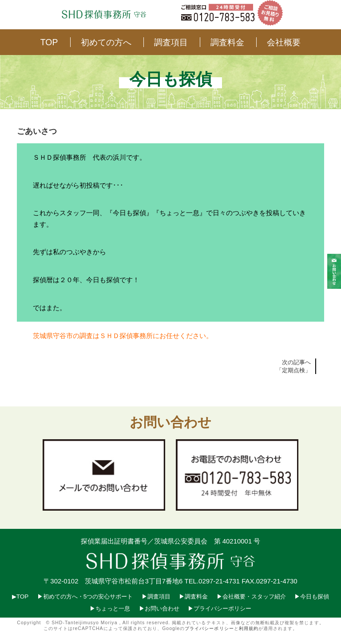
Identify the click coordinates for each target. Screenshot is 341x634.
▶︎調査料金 (193, 596)
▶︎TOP (20, 596)
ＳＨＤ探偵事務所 (126, 335)
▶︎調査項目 (156, 596)
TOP (49, 42)
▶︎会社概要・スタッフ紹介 (251, 596)
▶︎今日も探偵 (311, 596)
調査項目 (171, 42)
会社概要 (284, 42)
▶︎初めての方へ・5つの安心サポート (85, 596)
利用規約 (248, 628)
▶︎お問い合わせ (159, 608)
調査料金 (227, 42)
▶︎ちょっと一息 (110, 608)
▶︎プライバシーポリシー (219, 608)
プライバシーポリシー (209, 628)
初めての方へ (106, 42)
